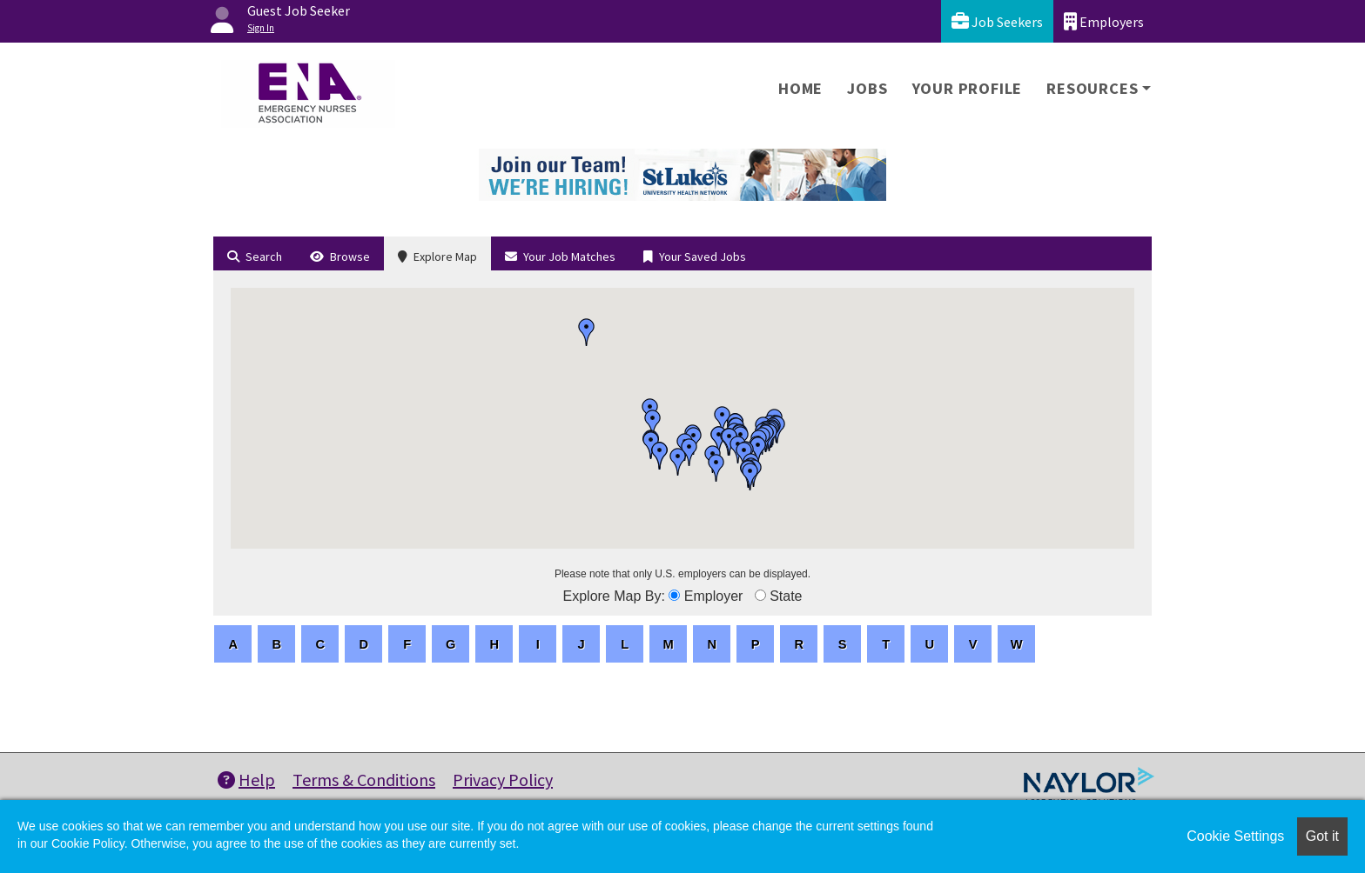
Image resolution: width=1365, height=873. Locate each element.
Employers (1104, 21)
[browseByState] (760, 595)
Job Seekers (997, 21)
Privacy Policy (503, 779)
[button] (587, 332)
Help (246, 779)
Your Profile (967, 88)
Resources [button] (1092, 88)
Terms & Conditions (363, 779)
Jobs (867, 88)
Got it (1322, 836)
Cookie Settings (1235, 836)
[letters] (232, 643)
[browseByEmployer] (674, 595)
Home (800, 88)
